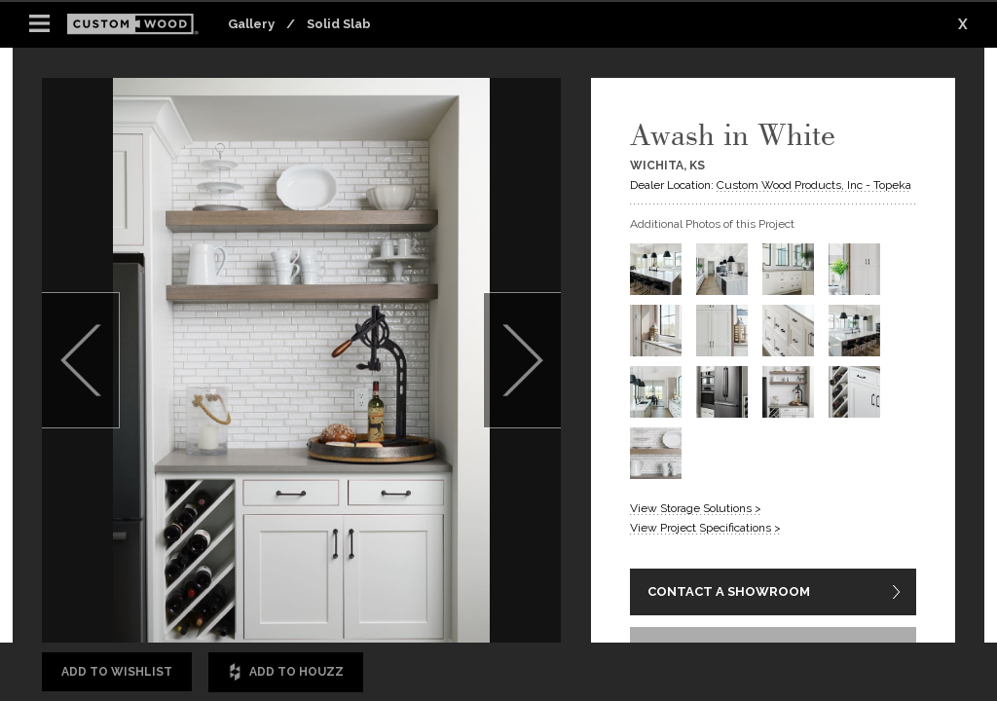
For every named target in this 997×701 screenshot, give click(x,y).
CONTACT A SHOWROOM (728, 591)
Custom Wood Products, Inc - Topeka (814, 185)
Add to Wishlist (116, 672)
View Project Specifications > (705, 528)
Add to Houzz (286, 672)
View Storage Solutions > (695, 508)
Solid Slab (339, 24)
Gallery (251, 24)
